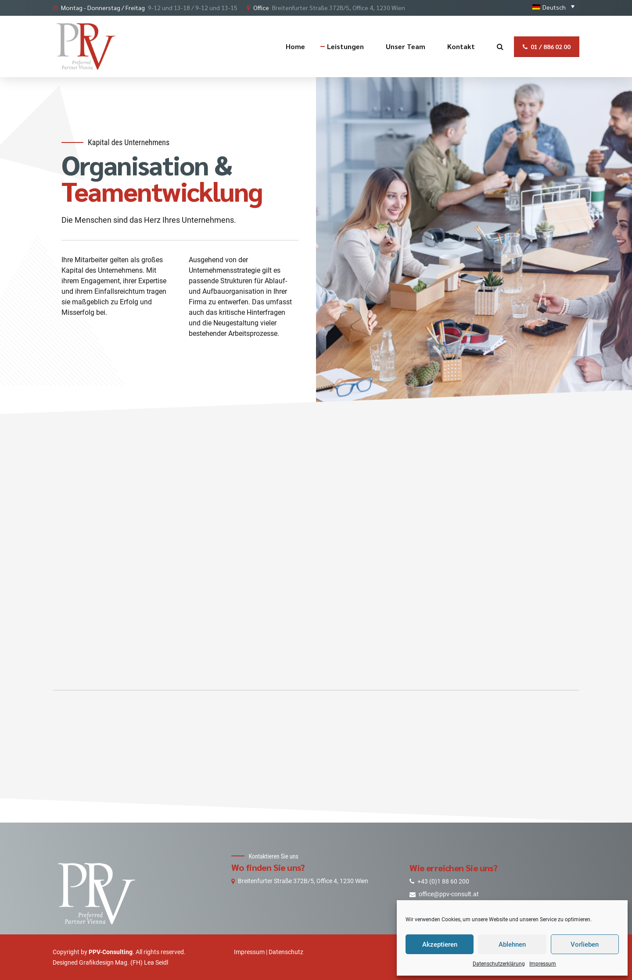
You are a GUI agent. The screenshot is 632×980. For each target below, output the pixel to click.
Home (295, 46)
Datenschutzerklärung (499, 964)
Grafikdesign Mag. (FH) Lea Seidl (123, 962)
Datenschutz (286, 951)
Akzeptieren (439, 944)
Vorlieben (585, 944)
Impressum (542, 964)
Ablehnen (512, 944)
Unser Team (405, 46)
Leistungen (345, 46)
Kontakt (461, 46)
